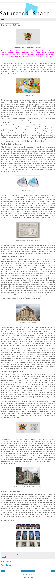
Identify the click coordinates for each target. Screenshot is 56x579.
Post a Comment (7, 565)
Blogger (31, 577)
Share (3, 556)
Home (28, 571)
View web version (28, 574)
